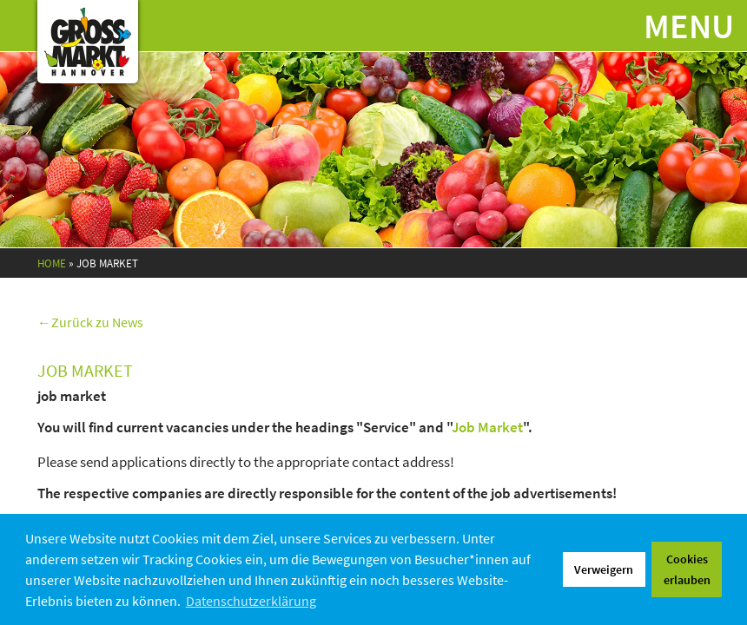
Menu (689, 26)
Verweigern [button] (603, 569)
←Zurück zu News (90, 322)
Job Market (487, 427)
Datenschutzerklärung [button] (251, 600)
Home (51, 263)
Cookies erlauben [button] (687, 569)
